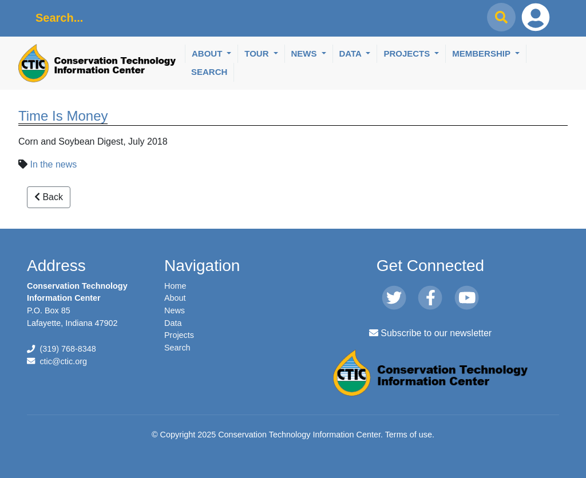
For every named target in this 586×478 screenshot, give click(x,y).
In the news (53, 164)
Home (175, 285)
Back (48, 197)
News (305, 53)
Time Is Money (63, 116)
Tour (257, 53)
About (208, 53)
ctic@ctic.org (63, 361)
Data (351, 53)
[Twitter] (394, 298)
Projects (407, 53)
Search (209, 72)
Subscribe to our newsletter (430, 333)
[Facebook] (430, 298)
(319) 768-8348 (67, 348)
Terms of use (408, 434)
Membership (482, 53)
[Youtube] (466, 298)
